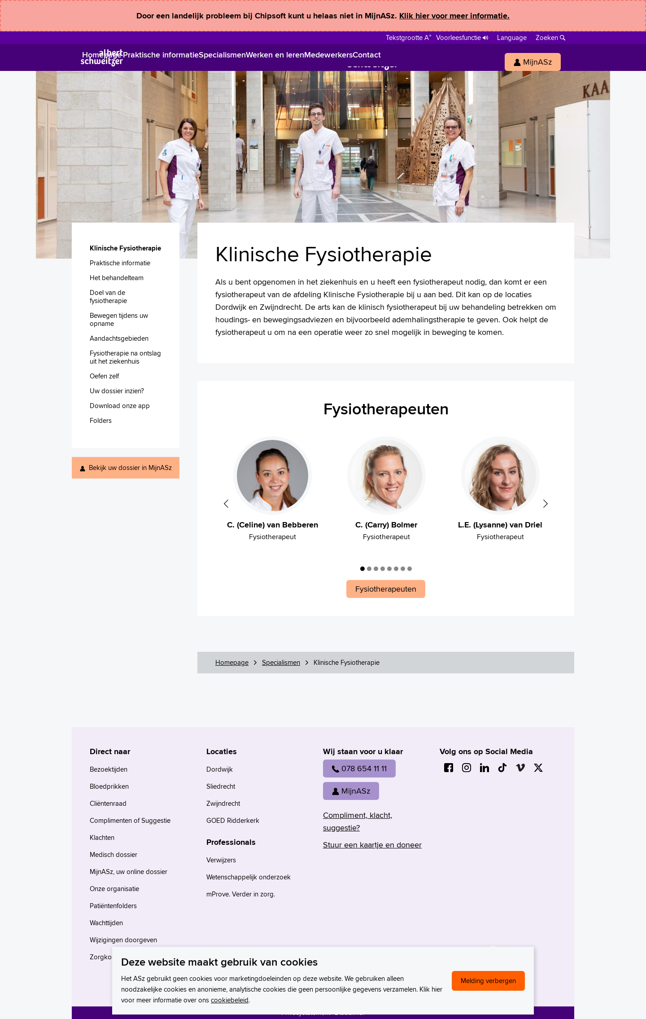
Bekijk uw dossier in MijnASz (130, 467)
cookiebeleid (230, 1000)
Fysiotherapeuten (386, 408)
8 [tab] (409, 569)
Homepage (232, 662)
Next (545, 503)
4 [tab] (382, 569)
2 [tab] (369, 569)
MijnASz (351, 790)
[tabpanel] (272, 493)
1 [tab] (362, 569)
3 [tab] (376, 569)
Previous (226, 503)
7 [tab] (403, 569)
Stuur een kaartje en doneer (372, 844)
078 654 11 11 (359, 768)
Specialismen (281, 662)
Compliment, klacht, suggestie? (357, 821)
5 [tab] (389, 569)
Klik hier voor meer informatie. (454, 16)
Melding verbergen (488, 980)
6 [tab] (396, 569)
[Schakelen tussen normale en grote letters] (409, 36)
